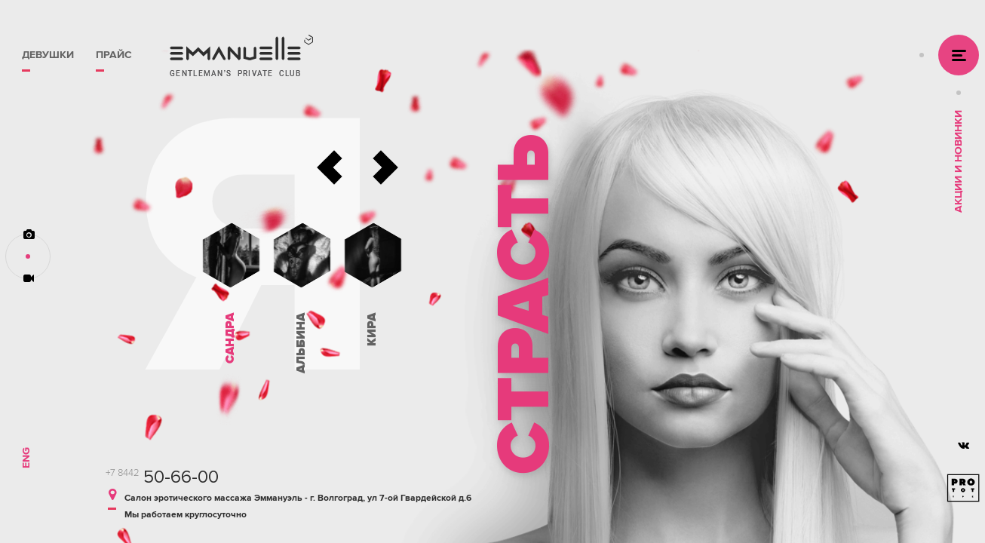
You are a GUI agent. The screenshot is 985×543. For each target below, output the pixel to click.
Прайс (114, 54)
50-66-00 (162, 477)
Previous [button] (330, 167)
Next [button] (384, 167)
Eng (26, 457)
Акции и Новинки (958, 161)
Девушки (48, 54)
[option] (672, 271)
